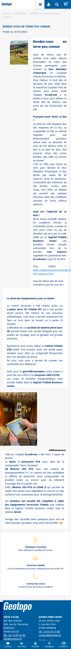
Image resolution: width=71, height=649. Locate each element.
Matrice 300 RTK (21, 469)
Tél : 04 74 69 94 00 (14, 635)
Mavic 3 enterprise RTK (24, 461)
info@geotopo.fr (12, 639)
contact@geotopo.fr (50, 635)
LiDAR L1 (41, 487)
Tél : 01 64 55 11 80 (49, 631)
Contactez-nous (35, 583)
